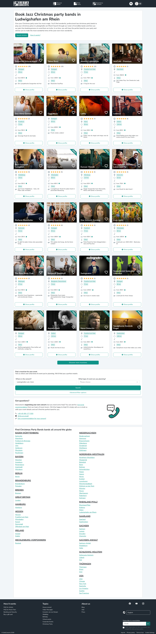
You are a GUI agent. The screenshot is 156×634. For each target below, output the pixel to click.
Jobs (83, 610)
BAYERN (19, 456)
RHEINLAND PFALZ (88, 502)
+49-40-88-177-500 (25, 413)
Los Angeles (83, 588)
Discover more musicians (78, 362)
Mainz (81, 510)
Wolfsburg (83, 448)
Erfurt (81, 569)
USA (81, 575)
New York (82, 584)
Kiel (80, 560)
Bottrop (82, 467)
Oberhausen (83, 493)
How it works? (35, 35)
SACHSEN (84, 525)
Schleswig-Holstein (86, 555)
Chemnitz (82, 536)
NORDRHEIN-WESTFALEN (91, 454)
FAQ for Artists (8, 607)
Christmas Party (48, 624)
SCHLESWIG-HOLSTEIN (90, 552)
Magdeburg (83, 546)
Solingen (82, 498)
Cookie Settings (149, 633)
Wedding (45, 614)
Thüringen (83, 567)
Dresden (82, 534)
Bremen (18, 493)
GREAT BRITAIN (22, 497)
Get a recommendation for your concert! (32, 418)
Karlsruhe (18, 436)
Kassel (17, 522)
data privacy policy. (137, 629)
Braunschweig (84, 441)
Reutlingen (19, 453)
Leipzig (81, 531)
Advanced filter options (78, 392)
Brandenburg (20, 484)
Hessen (18, 515)
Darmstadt (19, 524)
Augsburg (18, 462)
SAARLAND (84, 516)
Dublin (17, 536)
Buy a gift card (8, 614)
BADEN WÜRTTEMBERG (27, 433)
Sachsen (82, 529)
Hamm (81, 474)
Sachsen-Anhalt (85, 543)
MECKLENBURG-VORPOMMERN (30, 540)
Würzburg (18, 469)
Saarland (82, 519)
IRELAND (19, 530)
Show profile (29, 90)
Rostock (18, 543)
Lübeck (81, 557)
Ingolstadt (18, 467)
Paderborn (83, 496)
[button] (138, 3)
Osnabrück (83, 446)
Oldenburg (83, 443)
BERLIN (18, 473)
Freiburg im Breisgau (22, 441)
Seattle (81, 591)
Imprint (123, 633)
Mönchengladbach (85, 484)
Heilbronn (18, 448)
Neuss (81, 491)
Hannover (82, 438)
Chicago (82, 581)
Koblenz (82, 507)
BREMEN (19, 490)
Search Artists (22, 35)
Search (78, 388)
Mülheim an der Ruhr (86, 486)
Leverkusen (83, 481)
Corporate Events (48, 622)
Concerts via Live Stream (50, 612)
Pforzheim (18, 450)
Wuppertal (83, 460)
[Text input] (134, 624)
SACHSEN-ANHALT (88, 540)
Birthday (45, 617)
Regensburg (19, 465)
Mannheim (19, 438)
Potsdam (18, 486)
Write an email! (23, 416)
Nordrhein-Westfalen (87, 457)
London (18, 500)
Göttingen (82, 450)
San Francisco (84, 593)
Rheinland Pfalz (84, 505)
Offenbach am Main (22, 526)
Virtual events (47, 619)
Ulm (16, 446)
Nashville (82, 586)
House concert (47, 607)
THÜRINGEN (85, 563)
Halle (81, 548)
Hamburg (18, 507)
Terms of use (140, 633)
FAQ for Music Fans (10, 610)
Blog (83, 607)
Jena (80, 572)
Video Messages (48, 610)
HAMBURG (20, 504)
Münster (82, 488)
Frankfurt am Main (21, 517)
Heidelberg (19, 443)
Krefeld (81, 479)
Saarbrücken (83, 522)
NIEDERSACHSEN (87, 433)
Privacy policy (131, 633)
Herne (81, 476)
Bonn (81, 465)
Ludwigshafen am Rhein (87, 512)
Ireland (17, 534)
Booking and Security (10, 612)
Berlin (17, 476)
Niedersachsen (84, 436)
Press (83, 612)
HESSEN (19, 511)
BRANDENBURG (23, 480)
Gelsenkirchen (84, 469)
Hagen (81, 472)
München (18, 460)
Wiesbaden (19, 519)
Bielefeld (82, 462)
